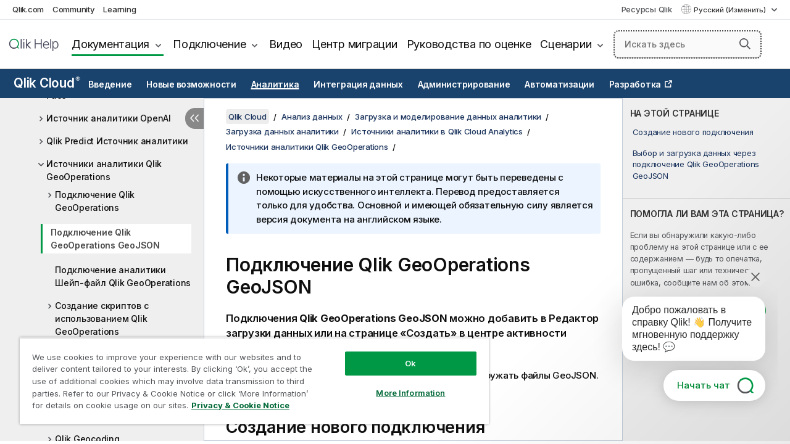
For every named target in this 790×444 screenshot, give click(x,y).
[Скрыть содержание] (194, 118)
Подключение (209, 44)
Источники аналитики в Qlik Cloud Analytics (437, 131)
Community (73, 9)
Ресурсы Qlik (647, 9)
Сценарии (565, 44)
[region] (254, 380)
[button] (745, 44)
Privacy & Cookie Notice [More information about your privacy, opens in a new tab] (240, 405)
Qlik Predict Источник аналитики (117, 141)
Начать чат (703, 385)
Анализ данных (312, 116)
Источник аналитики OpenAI (108, 118)
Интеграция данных (358, 84)
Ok (410, 363)
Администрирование (464, 84)
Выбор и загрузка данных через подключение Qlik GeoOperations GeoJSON (696, 164)
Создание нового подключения (693, 132)
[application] (685, 331)
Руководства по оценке (469, 44)
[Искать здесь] (687, 44)
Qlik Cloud (47, 83)
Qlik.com (28, 9)
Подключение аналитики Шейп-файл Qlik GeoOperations (123, 276)
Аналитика (275, 84)
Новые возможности (191, 84)
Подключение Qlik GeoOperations (95, 201)
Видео (285, 44)
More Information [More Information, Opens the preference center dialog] (410, 393)
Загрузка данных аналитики (282, 131)
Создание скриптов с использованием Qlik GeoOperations (101, 318)
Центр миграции (354, 44)
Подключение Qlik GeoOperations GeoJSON (105, 238)
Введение (109, 84)
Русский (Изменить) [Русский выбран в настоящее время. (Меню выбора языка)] (731, 10)
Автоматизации (559, 84)
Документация (110, 44)
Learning (119, 9)
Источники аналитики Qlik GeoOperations (104, 170)
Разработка (635, 84)
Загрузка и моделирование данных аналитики (448, 116)
